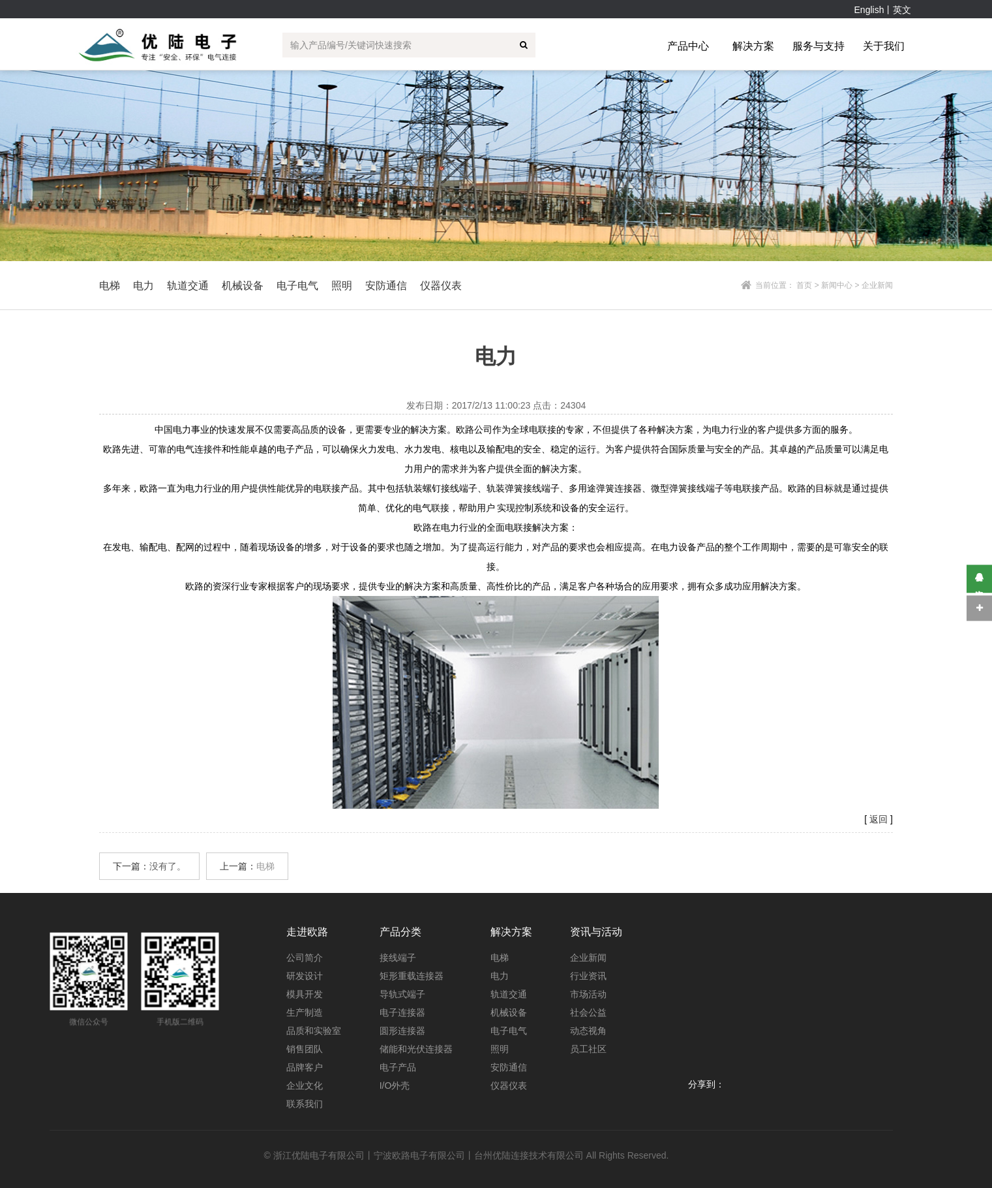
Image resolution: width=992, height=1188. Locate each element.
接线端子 (398, 957)
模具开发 (304, 994)
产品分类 (400, 931)
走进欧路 (307, 931)
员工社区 (588, 1049)
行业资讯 (588, 976)
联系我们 (304, 1104)
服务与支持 (818, 46)
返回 (878, 819)
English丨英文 (883, 10)
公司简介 (304, 957)
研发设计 (304, 976)
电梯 (265, 866)
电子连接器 (402, 1012)
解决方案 (753, 46)
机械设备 (508, 1012)
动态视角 (588, 1030)
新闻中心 (836, 285)
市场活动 (588, 994)
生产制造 (304, 1012)
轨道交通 (508, 994)
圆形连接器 (402, 1030)
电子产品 (398, 1067)
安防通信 (508, 1067)
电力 (499, 976)
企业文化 (304, 1085)
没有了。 (167, 866)
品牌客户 (304, 1067)
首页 (804, 285)
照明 (499, 1049)
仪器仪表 (508, 1085)
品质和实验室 (313, 1030)
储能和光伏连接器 (416, 1049)
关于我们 (884, 46)
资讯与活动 (596, 931)
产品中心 (688, 46)
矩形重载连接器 (411, 976)
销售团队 (304, 1049)
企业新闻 (588, 957)
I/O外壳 (395, 1085)
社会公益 (588, 1012)
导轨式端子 (402, 994)
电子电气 (508, 1030)
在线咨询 (979, 578)
